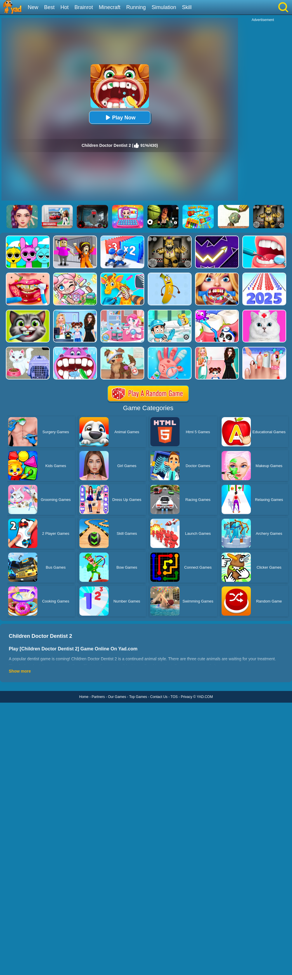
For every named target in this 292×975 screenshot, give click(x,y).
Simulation (164, 7)
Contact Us (158, 697)
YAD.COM (205, 697)
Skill (187, 7)
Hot (64, 7)
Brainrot (83, 7)
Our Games (117, 697)
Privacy (186, 697)
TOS (174, 697)
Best (49, 7)
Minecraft (109, 7)
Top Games (138, 697)
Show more (20, 671)
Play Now (119, 117)
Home (83, 697)
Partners (98, 697)
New (33, 7)
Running (136, 7)
